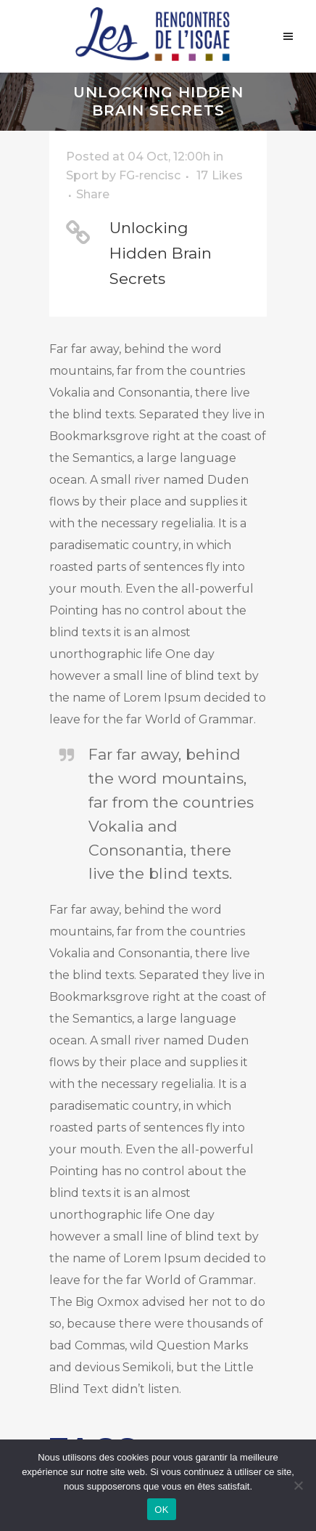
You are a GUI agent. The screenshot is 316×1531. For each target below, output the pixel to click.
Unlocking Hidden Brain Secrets (160, 253)
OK (161, 1509)
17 (219, 176)
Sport (82, 175)
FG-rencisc (149, 175)
